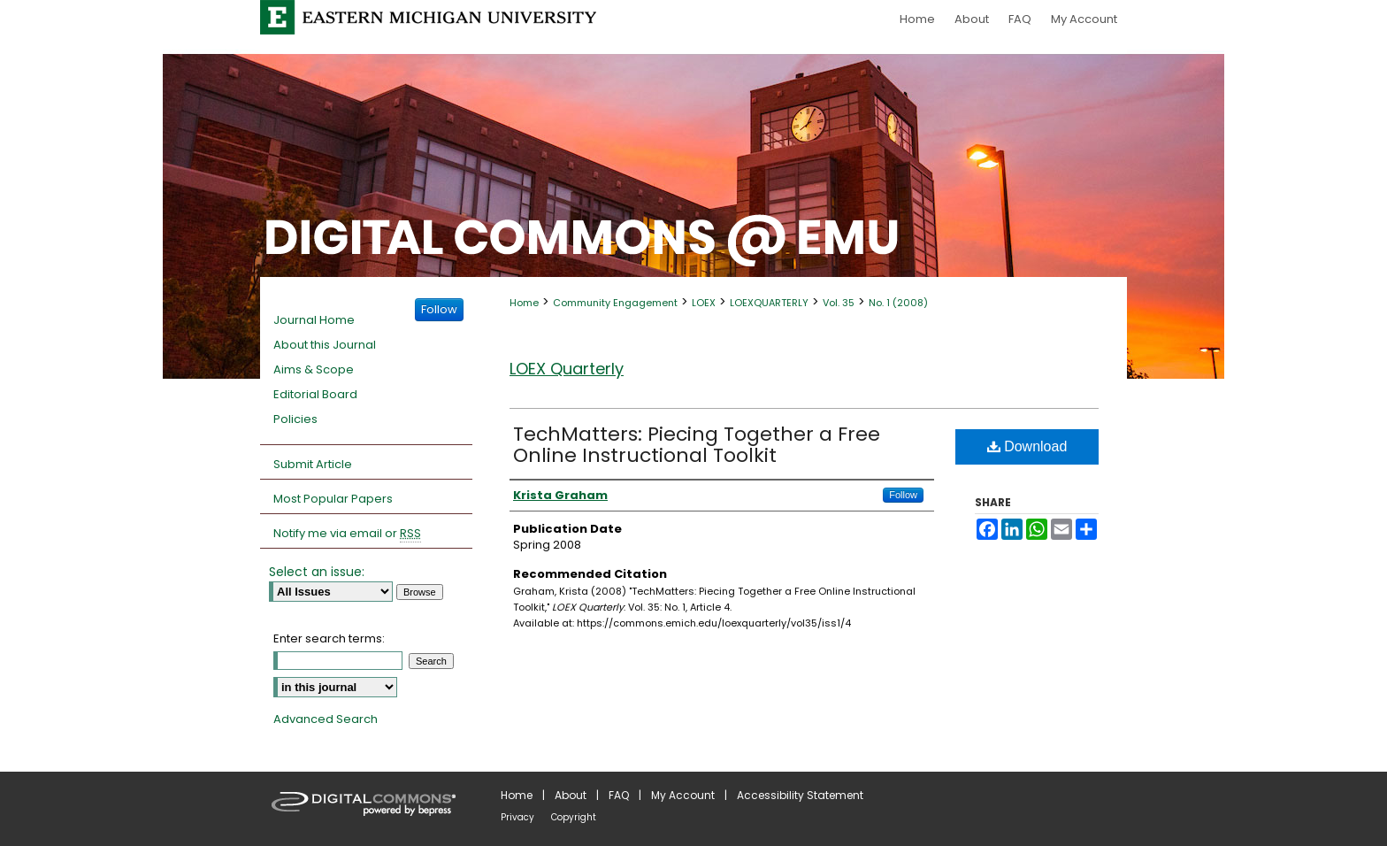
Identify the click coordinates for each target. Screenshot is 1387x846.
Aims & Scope (313, 369)
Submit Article (312, 464)
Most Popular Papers (333, 498)
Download (1027, 446)
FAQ (619, 795)
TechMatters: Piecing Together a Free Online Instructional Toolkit (696, 444)
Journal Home (314, 319)
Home (524, 303)
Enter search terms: (329, 638)
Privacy (517, 817)
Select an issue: (316, 572)
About (570, 795)
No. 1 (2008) (898, 303)
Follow (903, 494)
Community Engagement (615, 303)
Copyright (573, 817)
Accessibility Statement (800, 795)
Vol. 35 (838, 303)
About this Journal (324, 344)
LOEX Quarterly (567, 369)
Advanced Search (325, 719)
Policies (295, 419)
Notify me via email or (347, 533)
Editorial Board (315, 394)
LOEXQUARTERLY (769, 303)
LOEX (704, 303)
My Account (683, 795)
